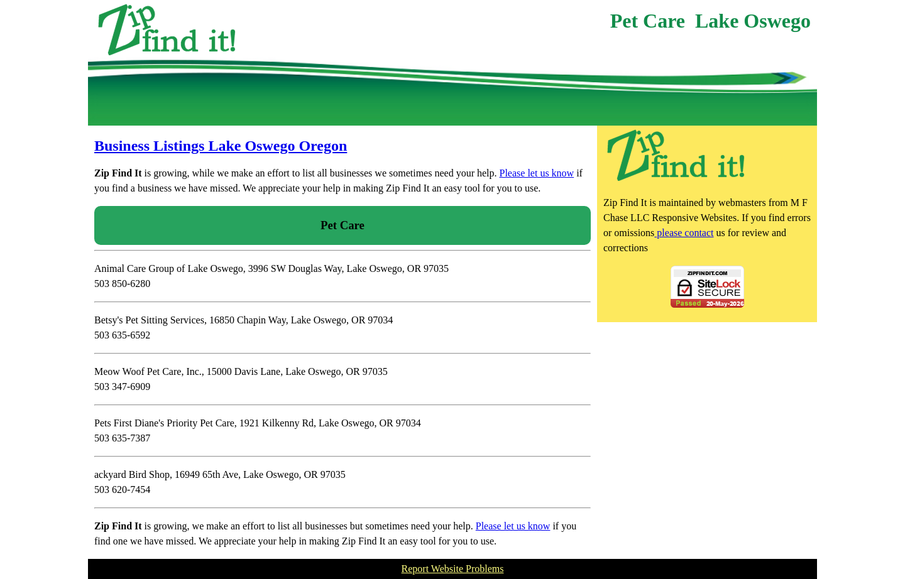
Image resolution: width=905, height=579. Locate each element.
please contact (683, 232)
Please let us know (537, 173)
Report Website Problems (453, 568)
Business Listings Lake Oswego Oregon (220, 146)
